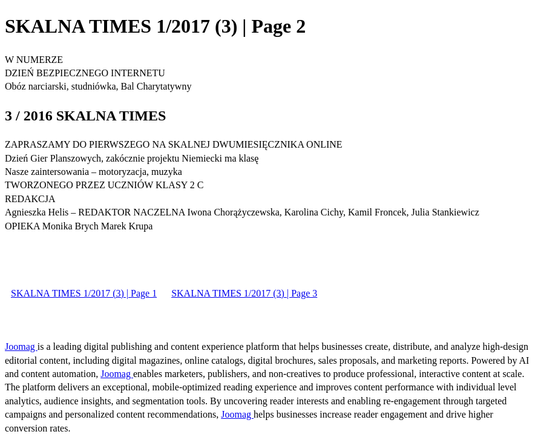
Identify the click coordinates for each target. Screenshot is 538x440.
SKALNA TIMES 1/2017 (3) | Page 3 (244, 293)
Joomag (21, 346)
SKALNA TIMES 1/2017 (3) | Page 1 (84, 293)
